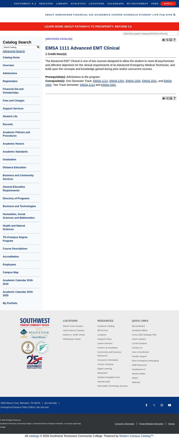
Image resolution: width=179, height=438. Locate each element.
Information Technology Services (112, 386)
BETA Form (102, 330)
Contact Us (137, 347)
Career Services (105, 343)
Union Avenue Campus (73, 330)
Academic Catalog (106, 326)
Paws (155, 3)
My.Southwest (137, 3)
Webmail (136, 382)
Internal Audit (103, 381)
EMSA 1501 (149, 80)
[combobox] (151, 33)
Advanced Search (14, 51)
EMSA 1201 (116, 80)
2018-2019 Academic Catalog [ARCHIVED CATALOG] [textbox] (145, 34)
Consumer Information (107, 360)
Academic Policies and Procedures (16, 134)
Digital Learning (104, 368)
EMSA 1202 (133, 80)
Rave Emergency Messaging (145, 360)
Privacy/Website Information (151, 424)
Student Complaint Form (108, 377)
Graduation (9, 159)
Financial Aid (83, 15)
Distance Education (14, 167)
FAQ (162, 15)
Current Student (139, 343)
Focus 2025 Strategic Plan (144, 334)
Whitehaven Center (72, 339)
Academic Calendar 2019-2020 (18, 294)
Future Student (139, 339)
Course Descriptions (15, 248)
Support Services (13, 108)
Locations (96, 3)
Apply (168, 3)
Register (46, 3)
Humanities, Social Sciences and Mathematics (19, 216)
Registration (10, 81)
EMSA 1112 (100, 80)
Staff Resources (139, 365)
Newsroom (102, 373)
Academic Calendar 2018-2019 (18, 282)
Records (8, 124)
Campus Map (10, 272)
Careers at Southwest (107, 347)
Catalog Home (11, 57)
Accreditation (11, 256)
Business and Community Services (18, 177)
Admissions (63, 15)
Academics (103, 15)
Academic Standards (15, 151)
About (50, 15)
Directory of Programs (16, 198)
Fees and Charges (13, 100)
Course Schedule (124, 15)
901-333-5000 (51, 403)
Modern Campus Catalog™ (136, 435)
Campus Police (104, 339)
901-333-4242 (43, 407)
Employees (9, 264)
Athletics (78, 3)
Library (62, 3)
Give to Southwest (140, 352)
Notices (171, 424)
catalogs (34, 435)
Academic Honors (13, 143)
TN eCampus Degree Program (15, 239)
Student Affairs (138, 373)
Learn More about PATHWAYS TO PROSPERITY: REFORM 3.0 (88, 26)
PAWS (135, 378)
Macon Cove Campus (73, 326)
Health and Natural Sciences (14, 227)
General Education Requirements (14, 188)
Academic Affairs (139, 330)
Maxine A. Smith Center (74, 334)
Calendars (115, 3)
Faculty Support (139, 356)
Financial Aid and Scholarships (13, 91)
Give (169, 15)
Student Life (149, 15)
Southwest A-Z (25, 3)
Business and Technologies (19, 206)
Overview (8, 65)
